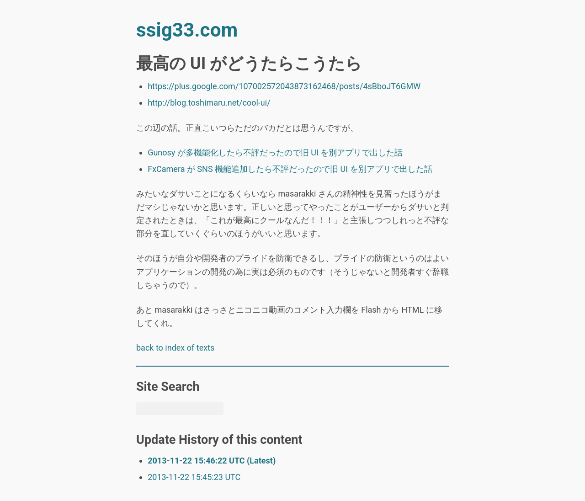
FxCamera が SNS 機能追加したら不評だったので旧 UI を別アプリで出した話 (290, 169)
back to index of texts (175, 347)
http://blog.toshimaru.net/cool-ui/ (209, 102)
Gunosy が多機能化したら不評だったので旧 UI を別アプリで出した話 (275, 152)
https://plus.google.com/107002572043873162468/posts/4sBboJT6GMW (284, 86)
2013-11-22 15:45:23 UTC (194, 477)
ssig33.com (187, 30)
